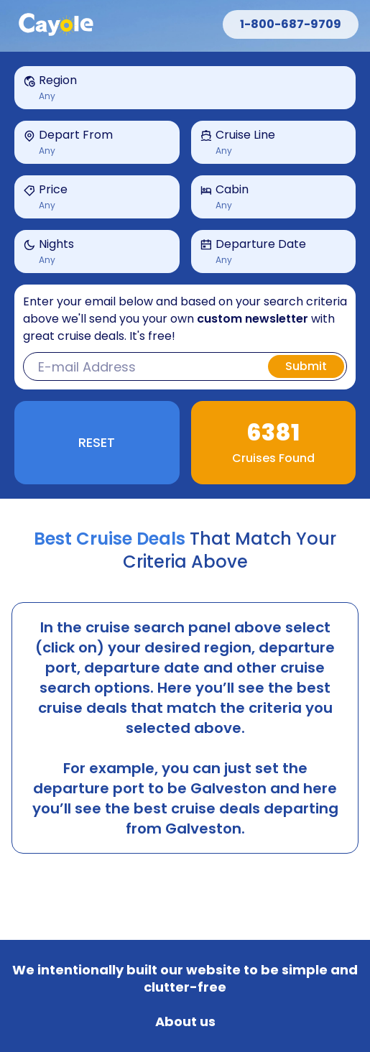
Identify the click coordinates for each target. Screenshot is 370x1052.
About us (185, 1021)
